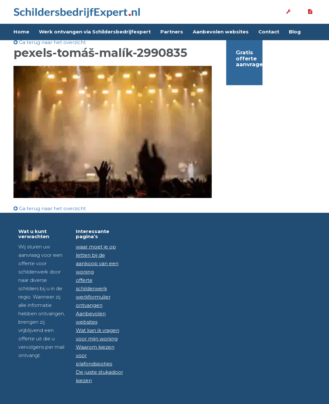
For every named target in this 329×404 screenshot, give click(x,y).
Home (21, 32)
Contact (268, 32)
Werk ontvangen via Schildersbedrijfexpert (95, 32)
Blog (295, 32)
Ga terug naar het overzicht (49, 42)
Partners (171, 32)
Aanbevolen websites (221, 32)
